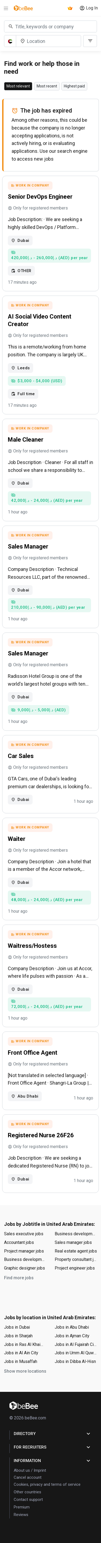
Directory (53, 1433)
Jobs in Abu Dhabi (72, 1327)
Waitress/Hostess (32, 945)
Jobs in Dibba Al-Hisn (75, 1361)
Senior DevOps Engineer (40, 196)
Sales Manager (28, 546)
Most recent (47, 86)
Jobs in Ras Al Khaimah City (25, 1344)
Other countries (27, 1492)
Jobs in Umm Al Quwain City (76, 1352)
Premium (22, 1507)
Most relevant (18, 86)
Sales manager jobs (73, 1242)
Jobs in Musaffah (20, 1361)
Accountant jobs (19, 1242)
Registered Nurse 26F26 (41, 1135)
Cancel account (27, 1477)
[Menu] (6, 8)
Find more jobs (19, 1277)
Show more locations (25, 1371)
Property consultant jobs (76, 1259)
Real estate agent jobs (76, 1251)
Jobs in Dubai (17, 1327)
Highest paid (74, 86)
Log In (88, 8)
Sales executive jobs (23, 1233)
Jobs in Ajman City (72, 1335)
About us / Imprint (30, 1470)
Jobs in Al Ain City (21, 1352)
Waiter (16, 838)
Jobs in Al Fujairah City (76, 1344)
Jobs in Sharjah (18, 1335)
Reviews (21, 1514)
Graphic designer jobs (24, 1268)
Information (53, 1460)
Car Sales (21, 756)
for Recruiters (53, 1447)
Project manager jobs (24, 1251)
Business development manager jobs (76, 1233)
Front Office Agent (32, 1052)
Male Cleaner (25, 439)
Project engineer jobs (75, 1268)
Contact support (28, 1499)
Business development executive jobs (25, 1259)
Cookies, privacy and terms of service (47, 1484)
